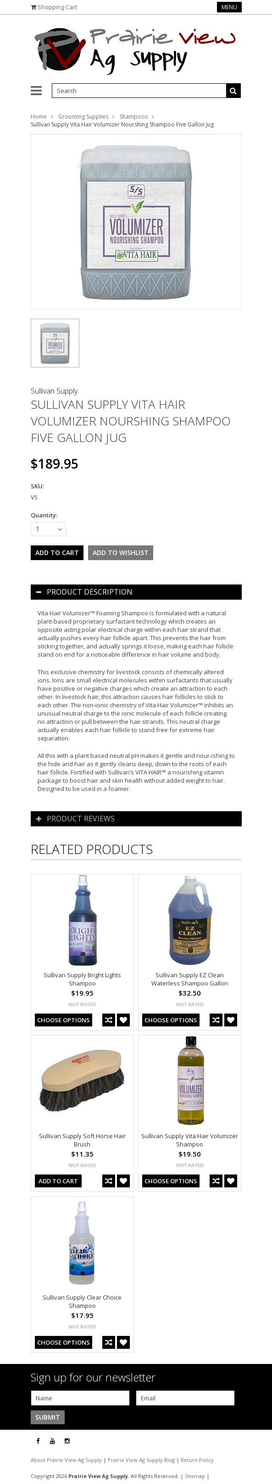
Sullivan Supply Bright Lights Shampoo (82, 979)
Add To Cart (58, 1181)
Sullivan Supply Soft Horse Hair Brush (82, 1140)
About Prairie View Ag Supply (67, 1459)
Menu (229, 7)
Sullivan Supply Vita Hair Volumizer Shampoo (189, 1140)
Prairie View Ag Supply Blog (142, 1459)
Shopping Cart (57, 7)
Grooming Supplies (83, 116)
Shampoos (134, 116)
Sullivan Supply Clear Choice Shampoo (82, 1301)
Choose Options (63, 1020)
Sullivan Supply (54, 391)
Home (39, 116)
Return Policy (197, 1459)
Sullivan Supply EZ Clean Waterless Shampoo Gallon (189, 979)
